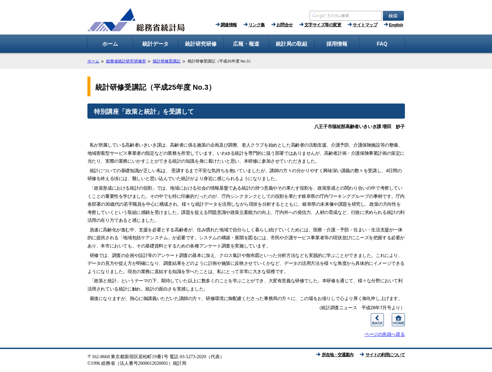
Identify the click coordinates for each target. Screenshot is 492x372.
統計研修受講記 (167, 61)
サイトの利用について (385, 354)
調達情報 (229, 24)
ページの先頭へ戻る (384, 334)
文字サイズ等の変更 (322, 24)
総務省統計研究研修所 (126, 61)
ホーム (93, 61)
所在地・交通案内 (337, 354)
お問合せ (284, 24)
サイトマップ (365, 24)
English (396, 24)
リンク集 (256, 24)
